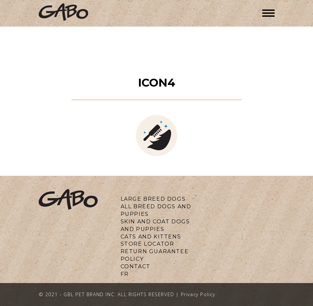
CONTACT (135, 266)
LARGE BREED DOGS (153, 199)
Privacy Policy (198, 294)
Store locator (147, 244)
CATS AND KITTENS (151, 237)
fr (125, 274)
